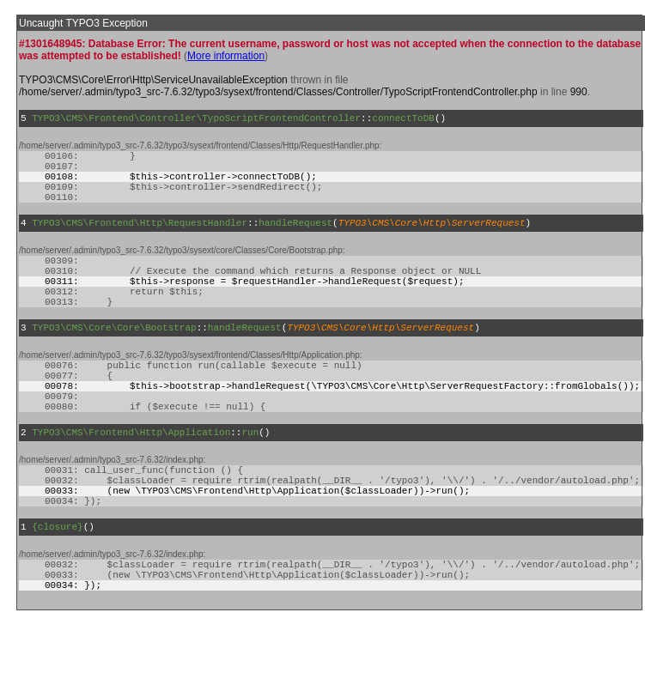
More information (226, 56)
